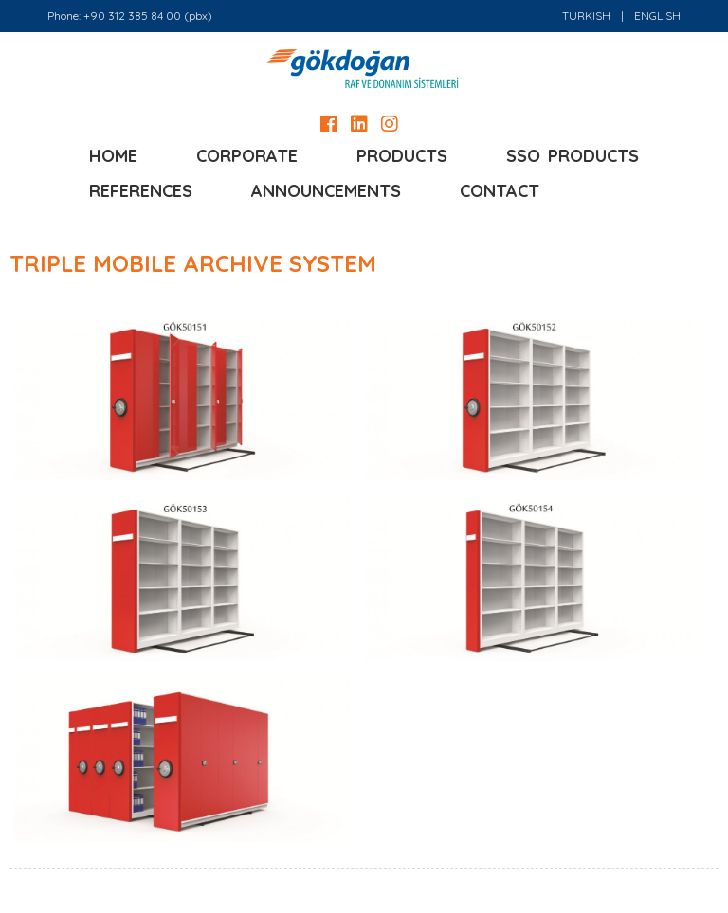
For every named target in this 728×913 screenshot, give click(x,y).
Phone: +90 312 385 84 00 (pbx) (129, 16)
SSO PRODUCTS (572, 156)
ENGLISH (657, 16)
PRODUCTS (401, 156)
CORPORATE (247, 156)
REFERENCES (140, 191)
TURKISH (586, 16)
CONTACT (499, 191)
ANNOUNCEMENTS (326, 191)
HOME (113, 156)
